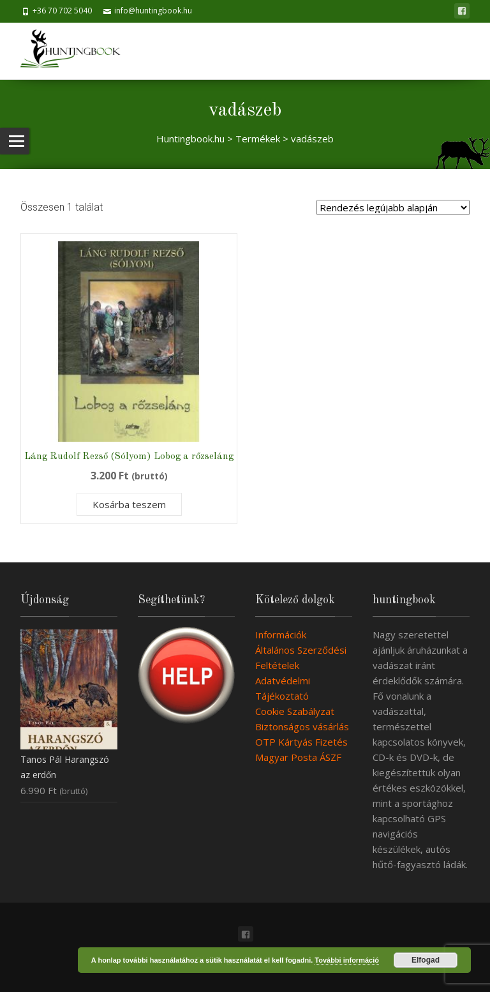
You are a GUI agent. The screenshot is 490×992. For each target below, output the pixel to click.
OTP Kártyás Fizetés (301, 741)
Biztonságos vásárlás (302, 726)
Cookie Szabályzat (294, 711)
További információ (347, 960)
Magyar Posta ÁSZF (298, 757)
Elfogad (426, 960)
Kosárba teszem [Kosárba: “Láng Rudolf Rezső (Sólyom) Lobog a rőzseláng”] (129, 504)
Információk (280, 634)
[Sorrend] (393, 207)
